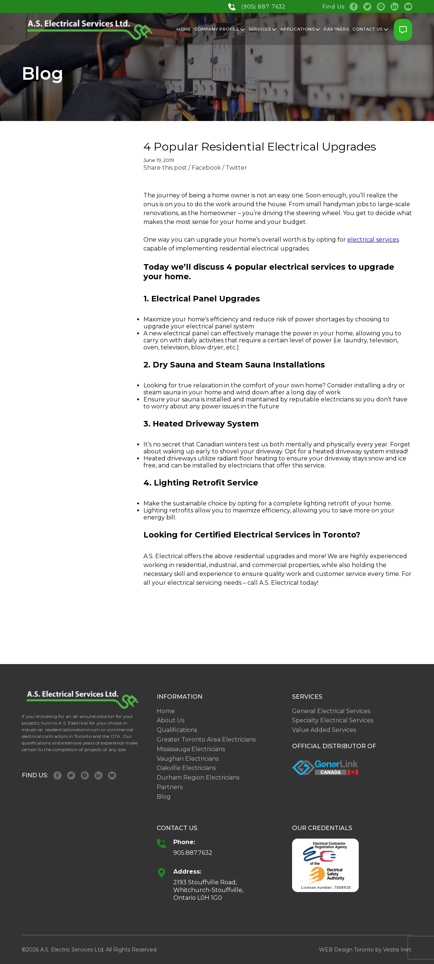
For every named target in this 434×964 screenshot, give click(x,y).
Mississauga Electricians (191, 749)
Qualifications (177, 729)
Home (184, 29)
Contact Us (370, 29)
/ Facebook (204, 167)
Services (263, 29)
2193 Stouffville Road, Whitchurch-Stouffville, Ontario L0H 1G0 (208, 890)
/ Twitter (234, 167)
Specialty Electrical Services (332, 720)
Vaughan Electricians (188, 758)
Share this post (165, 167)
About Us (170, 720)
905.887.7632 (192, 852)
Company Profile (219, 29)
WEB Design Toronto (346, 949)
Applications (300, 29)
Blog (164, 796)
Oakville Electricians (186, 767)
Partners (336, 29)
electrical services (373, 239)
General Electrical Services (331, 711)
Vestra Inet (397, 949)
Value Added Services (324, 729)
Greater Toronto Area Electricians (206, 739)
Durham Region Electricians (198, 777)
